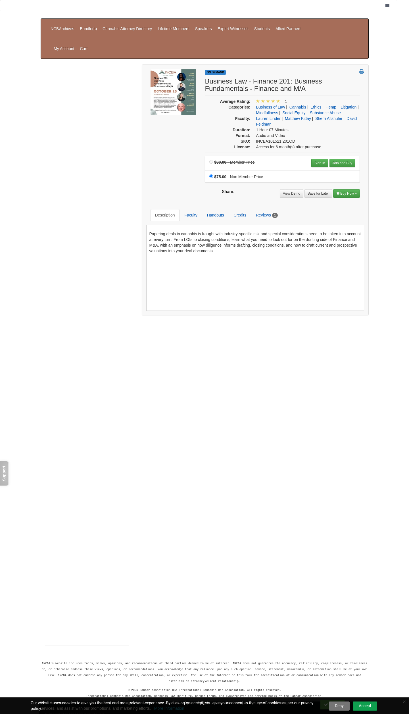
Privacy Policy (90, 684)
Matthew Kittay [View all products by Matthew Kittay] (298, 90)
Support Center (59, 684)
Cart (359, 24)
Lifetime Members (173, 24)
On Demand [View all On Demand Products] (215, 43)
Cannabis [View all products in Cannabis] (297, 78)
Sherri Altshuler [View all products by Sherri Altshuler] (328, 90)
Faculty (186, 182)
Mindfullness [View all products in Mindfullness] (267, 84)
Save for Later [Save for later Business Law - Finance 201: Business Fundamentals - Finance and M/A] (318, 165)
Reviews (263, 182)
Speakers (203, 24)
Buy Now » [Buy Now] (346, 165)
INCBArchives (61, 24)
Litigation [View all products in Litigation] (348, 78)
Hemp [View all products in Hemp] (331, 78)
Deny (339, 705)
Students (262, 24)
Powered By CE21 (62, 690)
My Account (339, 24)
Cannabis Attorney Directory (127, 24)
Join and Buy (342, 135)
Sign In (319, 135)
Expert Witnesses (233, 24)
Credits (235, 182)
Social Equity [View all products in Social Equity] (294, 84)
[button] (361, 43)
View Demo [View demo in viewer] (291, 165)
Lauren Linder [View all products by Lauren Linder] (268, 90)
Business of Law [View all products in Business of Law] (270, 78)
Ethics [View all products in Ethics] (315, 78)
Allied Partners (288, 24)
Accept (365, 705)
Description (161, 182)
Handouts (211, 182)
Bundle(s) (88, 24)
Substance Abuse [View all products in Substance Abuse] (325, 84)
